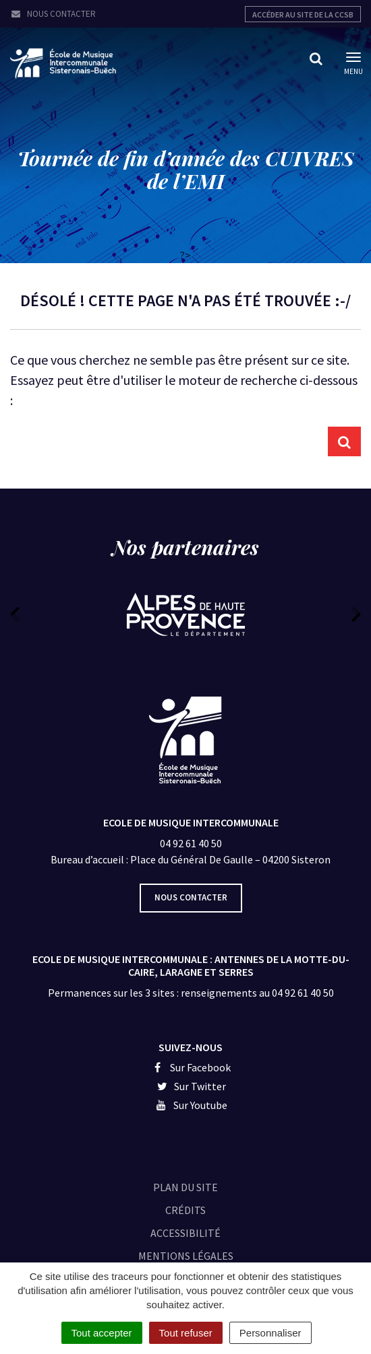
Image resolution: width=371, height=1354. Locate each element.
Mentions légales (185, 1255)
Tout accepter (102, 1333)
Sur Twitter (191, 1086)
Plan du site (185, 1187)
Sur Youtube (190, 1105)
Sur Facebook (190, 1067)
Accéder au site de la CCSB (302, 14)
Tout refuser (185, 1333)
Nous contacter (53, 14)
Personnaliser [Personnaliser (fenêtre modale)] (270, 1333)
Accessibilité (185, 1233)
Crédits (185, 1210)
